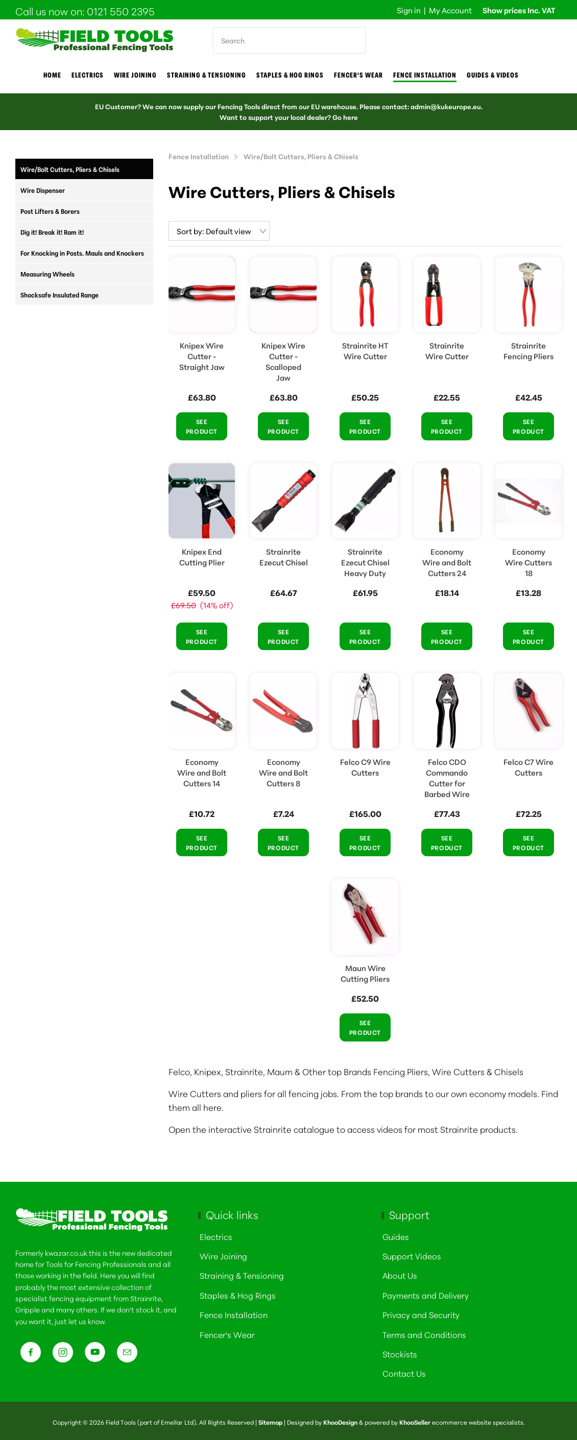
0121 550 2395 (121, 11)
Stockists (399, 1351)
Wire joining (135, 75)
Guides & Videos (493, 75)
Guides (395, 1234)
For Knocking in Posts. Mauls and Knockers (82, 252)
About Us (399, 1273)
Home (52, 75)
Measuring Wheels (47, 273)
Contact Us (404, 1371)
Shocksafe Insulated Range (59, 294)
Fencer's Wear (358, 75)
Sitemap (270, 1420)
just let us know (80, 1319)
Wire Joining (223, 1253)
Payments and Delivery (425, 1293)
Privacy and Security (421, 1312)
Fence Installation (424, 75)
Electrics (87, 75)
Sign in (409, 10)
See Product (202, 424)
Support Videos (411, 1253)
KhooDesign (340, 1420)
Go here (345, 116)
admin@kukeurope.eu (446, 106)
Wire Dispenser (42, 189)
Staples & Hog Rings (290, 75)
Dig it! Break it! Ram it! (52, 231)
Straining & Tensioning (206, 75)
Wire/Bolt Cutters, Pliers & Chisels (69, 168)
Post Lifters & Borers (50, 210)
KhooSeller (414, 1420)
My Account (450, 10)
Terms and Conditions (424, 1332)
